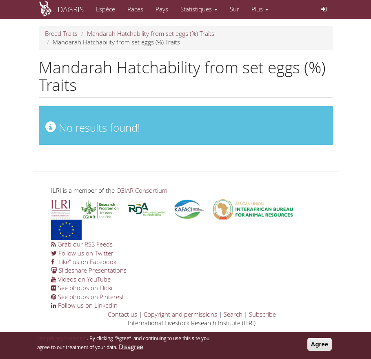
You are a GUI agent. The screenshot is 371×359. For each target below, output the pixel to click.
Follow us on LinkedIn (84, 305)
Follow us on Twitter (82, 253)
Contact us (122, 314)
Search (233, 314)
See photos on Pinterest (87, 297)
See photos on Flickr (82, 288)
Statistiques (199, 9)
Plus (260, 9)
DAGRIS (71, 9)
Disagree (131, 347)
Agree (320, 344)
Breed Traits (61, 33)
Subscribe (262, 314)
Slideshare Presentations (89, 270)
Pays (162, 9)
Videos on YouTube (81, 279)
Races (135, 9)
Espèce (105, 9)
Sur (234, 9)
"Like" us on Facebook (83, 262)
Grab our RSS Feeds (82, 244)
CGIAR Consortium (141, 190)
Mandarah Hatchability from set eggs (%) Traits (150, 33)
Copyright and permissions (180, 314)
